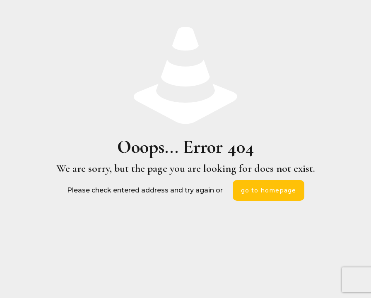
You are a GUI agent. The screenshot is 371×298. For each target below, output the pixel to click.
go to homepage (268, 190)
